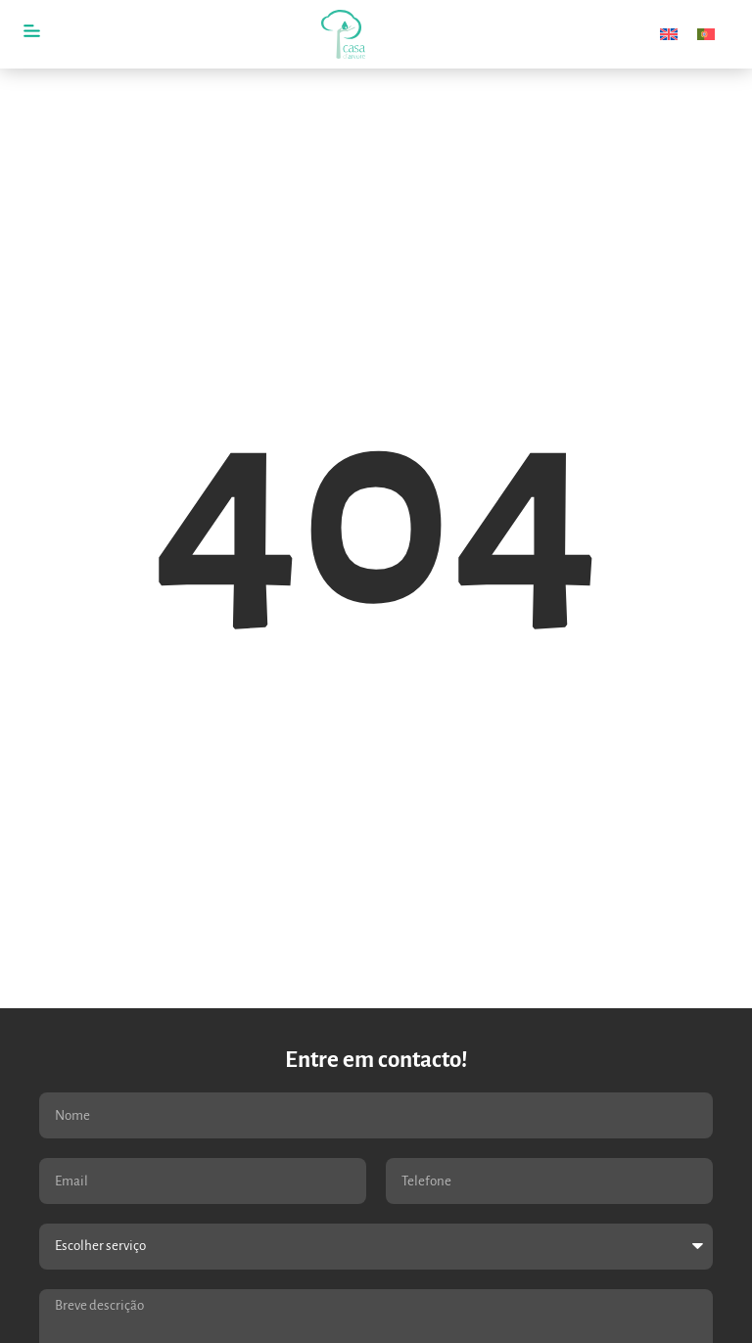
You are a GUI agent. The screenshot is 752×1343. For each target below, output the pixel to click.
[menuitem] (668, 35)
